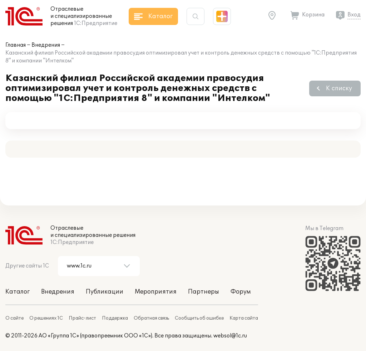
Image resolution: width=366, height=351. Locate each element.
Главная (15, 45)
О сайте (14, 318)
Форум (241, 291)
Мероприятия (156, 291)
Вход (354, 15)
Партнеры (203, 291)
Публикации (104, 291)
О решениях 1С (46, 318)
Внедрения (45, 45)
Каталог (17, 291)
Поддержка (115, 318)
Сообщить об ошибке (199, 318)
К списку (339, 88)
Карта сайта (243, 318)
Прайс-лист (82, 318)
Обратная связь (151, 318)
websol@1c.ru (230, 336)
